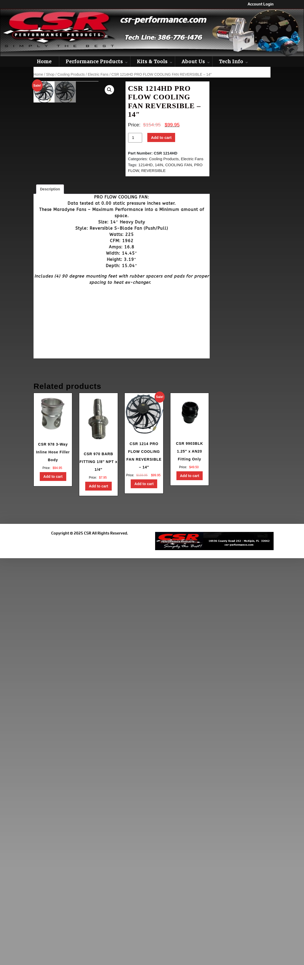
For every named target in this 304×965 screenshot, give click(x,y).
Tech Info (231, 62)
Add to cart (161, 137)
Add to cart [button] (53, 476)
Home (44, 62)
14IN (159, 165)
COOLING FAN (178, 165)
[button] (109, 89)
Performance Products (94, 62)
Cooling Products (71, 74)
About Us (193, 62)
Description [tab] (50, 189)
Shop (50, 74)
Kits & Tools (152, 62)
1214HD (145, 165)
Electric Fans (98, 74)
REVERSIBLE (153, 170)
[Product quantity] (135, 138)
